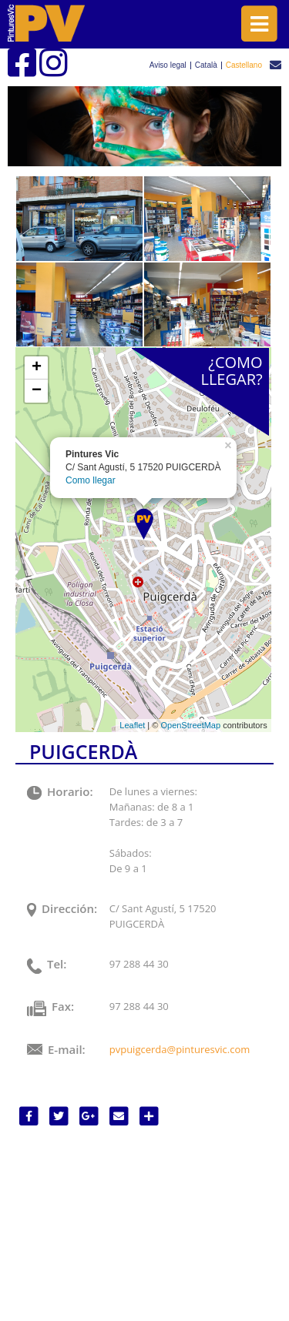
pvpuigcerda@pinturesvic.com (179, 1049)
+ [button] (37, 368)
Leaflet (132, 725)
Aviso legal (168, 65)
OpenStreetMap (190, 725)
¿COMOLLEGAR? (231, 371)
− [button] (37, 391)
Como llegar (91, 480)
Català (206, 65)
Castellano (244, 65)
